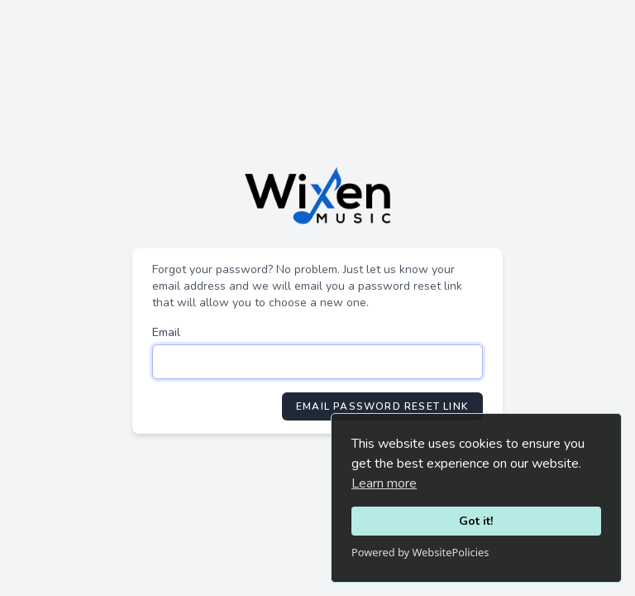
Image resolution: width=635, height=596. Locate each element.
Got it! (476, 520)
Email (166, 332)
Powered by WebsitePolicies (420, 552)
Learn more (384, 483)
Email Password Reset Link (382, 406)
